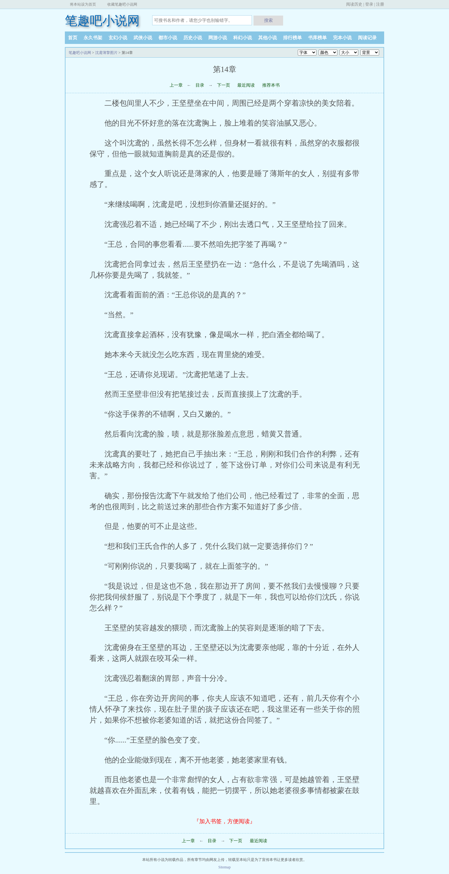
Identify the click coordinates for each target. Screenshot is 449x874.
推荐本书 (271, 85)
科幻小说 (242, 37)
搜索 (268, 20)
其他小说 (267, 37)
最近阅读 (246, 85)
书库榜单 (317, 37)
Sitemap (224, 867)
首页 (72, 37)
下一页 (223, 85)
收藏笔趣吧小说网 (122, 4)
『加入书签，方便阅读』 (224, 821)
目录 (200, 85)
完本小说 (342, 37)
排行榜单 (292, 37)
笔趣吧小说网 (102, 21)
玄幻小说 (118, 37)
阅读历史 (354, 4)
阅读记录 (367, 37)
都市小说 (167, 37)
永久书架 (93, 37)
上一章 (176, 85)
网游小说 (217, 37)
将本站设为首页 (83, 4)
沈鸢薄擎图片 (106, 52)
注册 (380, 4)
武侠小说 (142, 37)
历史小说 (192, 37)
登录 (369, 4)
